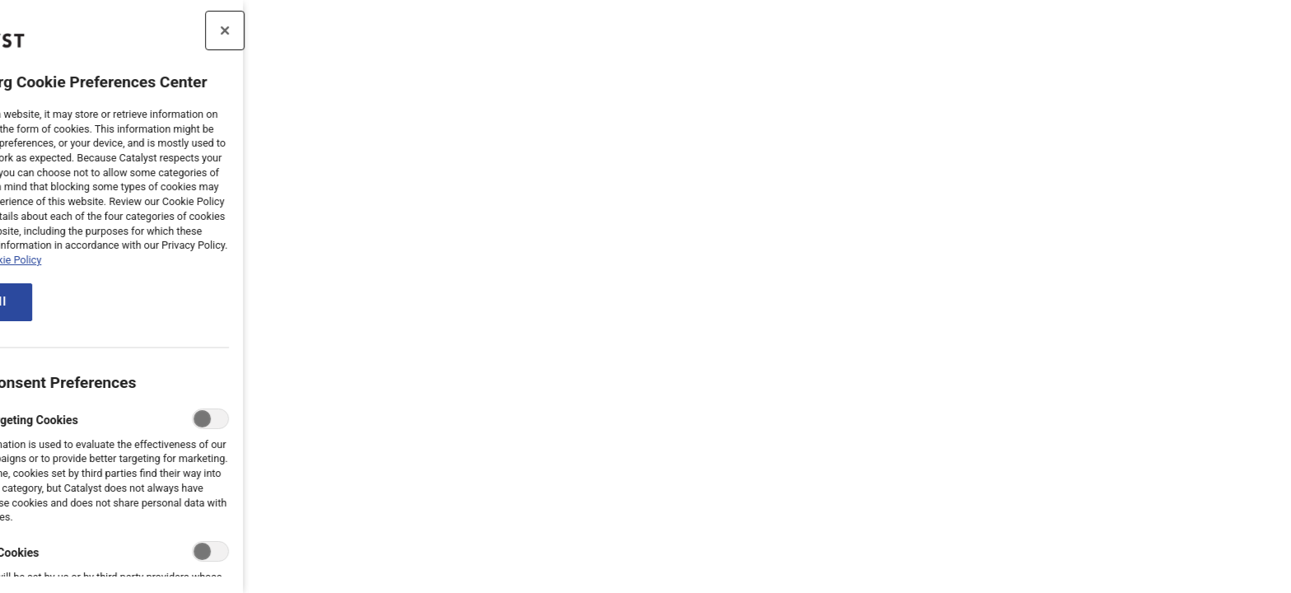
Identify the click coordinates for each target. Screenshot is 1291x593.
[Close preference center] (179, 30)
